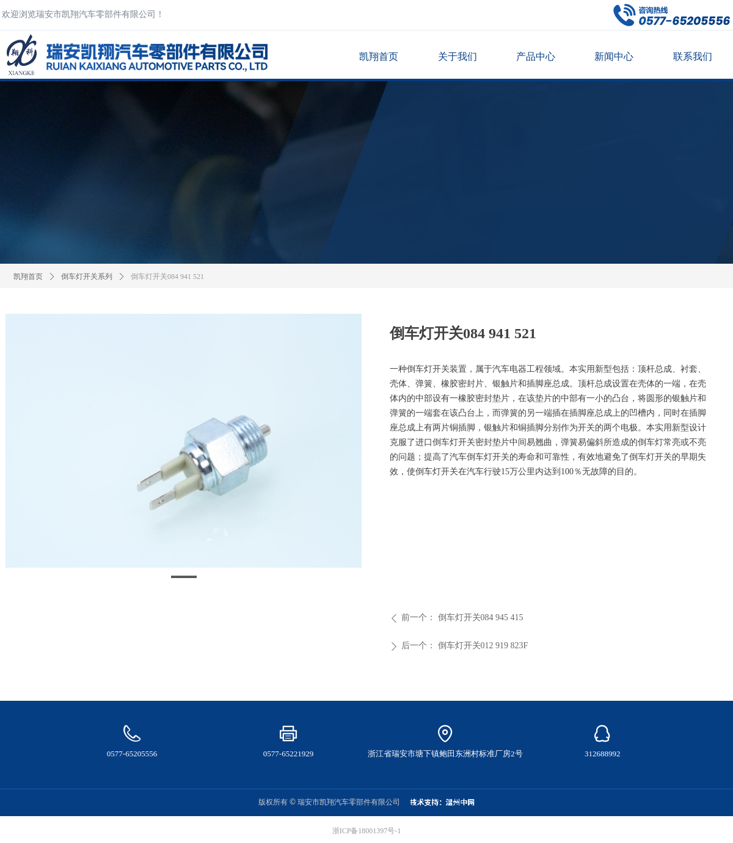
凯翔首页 (28, 276)
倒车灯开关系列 (86, 276)
